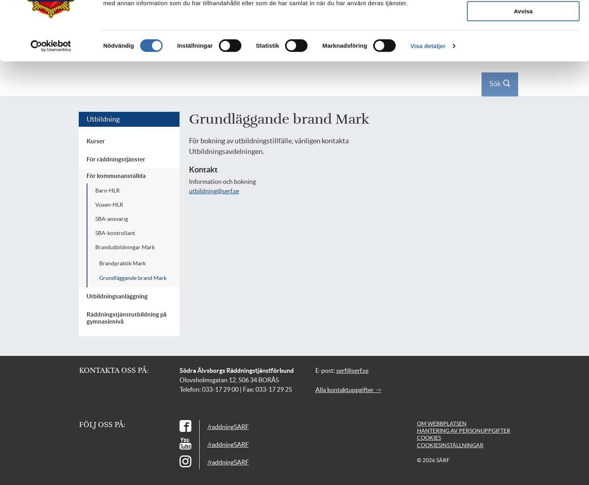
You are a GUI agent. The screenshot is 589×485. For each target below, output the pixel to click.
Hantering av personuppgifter (463, 431)
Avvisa (523, 96)
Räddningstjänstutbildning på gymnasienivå (127, 318)
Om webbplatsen (442, 423)
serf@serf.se (352, 370)
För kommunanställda (116, 175)
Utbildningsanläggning (117, 296)
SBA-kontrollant (115, 233)
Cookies (429, 438)
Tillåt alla (523, 50)
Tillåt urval (523, 73)
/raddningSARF (228, 426)
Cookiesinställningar (450, 445)
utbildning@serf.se (214, 190)
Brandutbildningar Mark (125, 247)
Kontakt (474, 11)
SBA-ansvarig (111, 219)
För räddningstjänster (116, 159)
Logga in (497, 11)
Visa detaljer (427, 131)
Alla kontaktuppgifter (348, 389)
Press (453, 11)
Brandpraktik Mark (122, 263)
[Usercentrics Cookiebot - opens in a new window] (51, 131)
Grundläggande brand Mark (133, 278)
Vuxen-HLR (109, 205)
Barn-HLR (107, 190)
